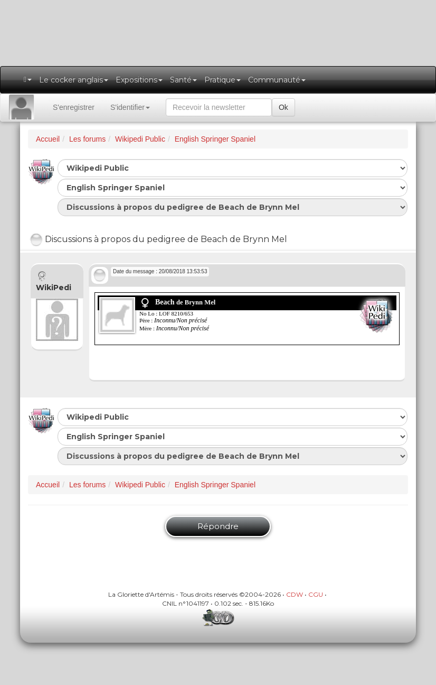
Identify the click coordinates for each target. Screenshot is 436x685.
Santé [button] (183, 80)
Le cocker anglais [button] (73, 80)
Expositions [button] (139, 80)
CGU (315, 594)
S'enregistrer (73, 107)
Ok (283, 107)
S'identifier (130, 107)
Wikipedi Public (140, 139)
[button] (27, 80)
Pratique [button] (222, 80)
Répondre (218, 526)
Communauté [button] (277, 80)
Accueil (48, 139)
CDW (294, 594)
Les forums (87, 139)
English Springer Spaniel (215, 139)
